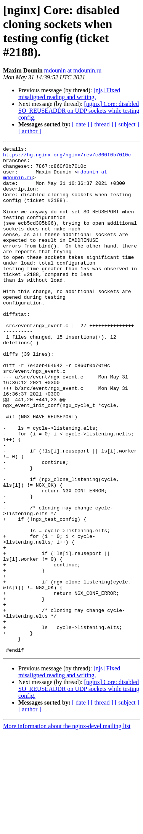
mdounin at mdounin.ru (73, 70)
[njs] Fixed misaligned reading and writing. (69, 93)
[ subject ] (127, 124)
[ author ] (29, 131)
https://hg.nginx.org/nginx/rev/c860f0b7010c (67, 156)
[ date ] (80, 124)
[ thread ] (102, 124)
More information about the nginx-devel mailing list (66, 827)
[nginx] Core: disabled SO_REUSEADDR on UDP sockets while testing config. (78, 111)
